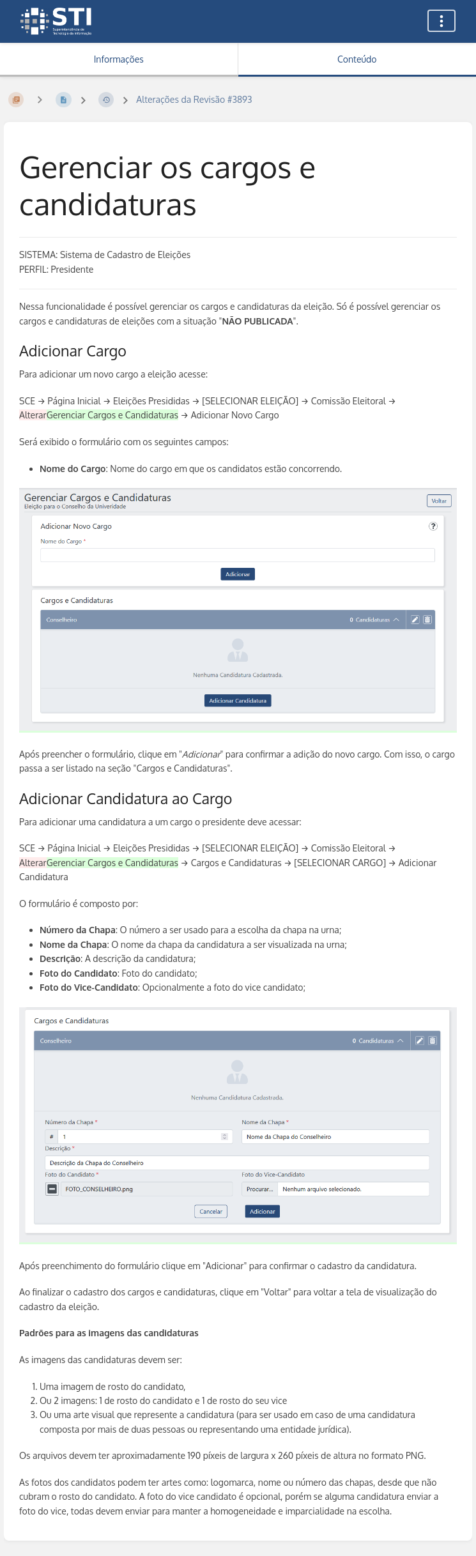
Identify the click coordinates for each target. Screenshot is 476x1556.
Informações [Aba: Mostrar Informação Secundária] (119, 59)
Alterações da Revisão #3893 (194, 99)
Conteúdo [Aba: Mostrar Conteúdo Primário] (356, 59)
